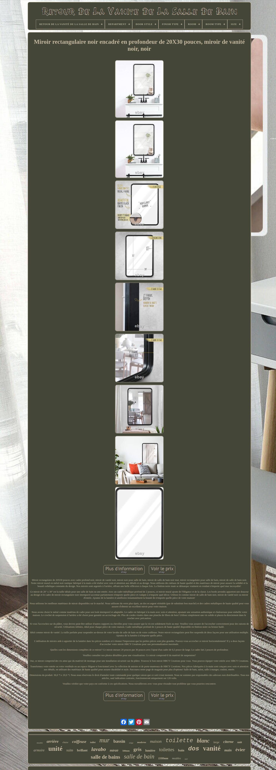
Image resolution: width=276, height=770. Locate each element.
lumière (150, 750)
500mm (126, 750)
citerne (228, 742)
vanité (211, 748)
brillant (82, 750)
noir (186, 759)
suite (69, 750)
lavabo (98, 749)
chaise (65, 742)
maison (156, 741)
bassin (119, 741)
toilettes (166, 749)
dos (193, 748)
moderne (141, 742)
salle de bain (139, 756)
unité (55, 748)
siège (131, 743)
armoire (39, 750)
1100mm (163, 758)
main (228, 750)
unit (239, 742)
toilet (92, 742)
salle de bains (105, 757)
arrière (52, 741)
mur (104, 740)
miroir (114, 750)
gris (137, 749)
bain (181, 750)
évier (240, 749)
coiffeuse (79, 741)
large (216, 742)
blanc (203, 741)
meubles (176, 758)
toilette (179, 740)
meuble (40, 743)
